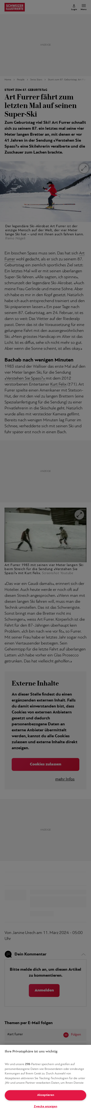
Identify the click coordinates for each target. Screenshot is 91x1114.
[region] (45, 1079)
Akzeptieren (45, 1095)
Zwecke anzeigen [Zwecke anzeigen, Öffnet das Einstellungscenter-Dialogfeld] (45, 1106)
